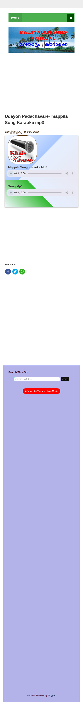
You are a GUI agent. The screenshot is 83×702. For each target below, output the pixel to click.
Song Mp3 (15, 186)
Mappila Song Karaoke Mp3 (27, 167)
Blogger (51, 695)
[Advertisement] (41, 82)
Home (15, 17)
